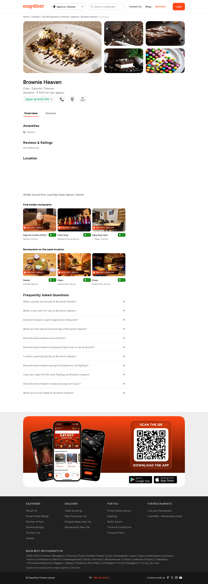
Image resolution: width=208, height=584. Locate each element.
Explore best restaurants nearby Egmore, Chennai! (53, 567)
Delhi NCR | (33, 555)
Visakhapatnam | (72, 559)
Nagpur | (58, 563)
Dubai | (100, 555)
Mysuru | (150, 559)
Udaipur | (70, 563)
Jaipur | (133, 555)
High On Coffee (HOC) (35, 235)
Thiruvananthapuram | (39, 563)
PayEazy (112, 516)
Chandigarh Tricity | (113, 563)
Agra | (142, 555)
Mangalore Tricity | (137, 563)
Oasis (60, 280)
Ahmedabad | (120, 555)
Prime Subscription (119, 510)
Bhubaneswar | (113, 559)
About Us (31, 510)
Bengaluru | (59, 555)
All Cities (154, 563)
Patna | (87, 559)
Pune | (82, 555)
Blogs (149, 6)
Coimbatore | (43, 559)
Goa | (108, 555)
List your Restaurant (160, 510)
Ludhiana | (138, 559)
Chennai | (72, 555)
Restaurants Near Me (77, 527)
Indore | (127, 559)
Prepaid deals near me (78, 521)
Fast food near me (76, 516)
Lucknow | (167, 555)
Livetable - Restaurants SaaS (165, 516)
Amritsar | (98, 559)
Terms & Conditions (119, 527)
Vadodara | (161, 559)
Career (30, 538)
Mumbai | (46, 555)
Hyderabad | (153, 555)
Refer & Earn (114, 521)
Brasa (95, 280)
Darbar (26, 280)
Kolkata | (91, 555)
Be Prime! (161, 6)
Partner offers (35, 521)
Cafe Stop (63, 235)
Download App (35, 527)
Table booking (73, 510)
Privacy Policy (115, 532)
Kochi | (30, 559)
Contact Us (135, 6)
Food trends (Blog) (37, 516)
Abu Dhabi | (94, 563)
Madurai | (81, 563)
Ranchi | (57, 559)
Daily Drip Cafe (100, 235)
